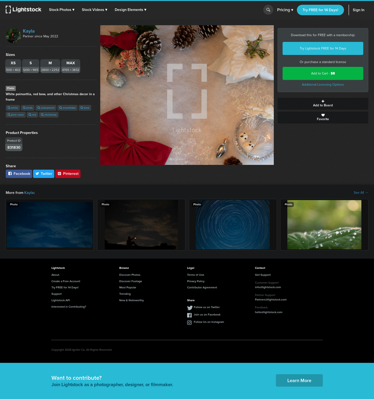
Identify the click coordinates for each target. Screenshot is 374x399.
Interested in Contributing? (68, 307)
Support (56, 294)
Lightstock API (60, 300)
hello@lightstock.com (268, 312)
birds (28, 108)
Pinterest (68, 173)
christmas (49, 115)
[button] (61, 10)
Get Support (263, 275)
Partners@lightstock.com (271, 299)
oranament (46, 108)
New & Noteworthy (131, 300)
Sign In (358, 10)
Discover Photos (129, 275)
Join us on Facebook (207, 314)
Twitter (44, 173)
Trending (125, 294)
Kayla (29, 30)
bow (84, 108)
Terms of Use (195, 275)
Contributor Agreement (202, 287)
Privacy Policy (195, 281)
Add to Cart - (323, 73)
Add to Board (323, 104)
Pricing (285, 10)
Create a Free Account (65, 281)
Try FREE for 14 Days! (320, 10)
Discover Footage (130, 281)
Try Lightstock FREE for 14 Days (323, 48)
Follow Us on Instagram (209, 322)
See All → (361, 192)
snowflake (67, 108)
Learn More (299, 380)
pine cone (16, 115)
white (13, 108)
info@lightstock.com (268, 287)
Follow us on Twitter (207, 307)
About (55, 275)
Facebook (19, 173)
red (32, 115)
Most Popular (127, 287)
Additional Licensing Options (323, 84)
